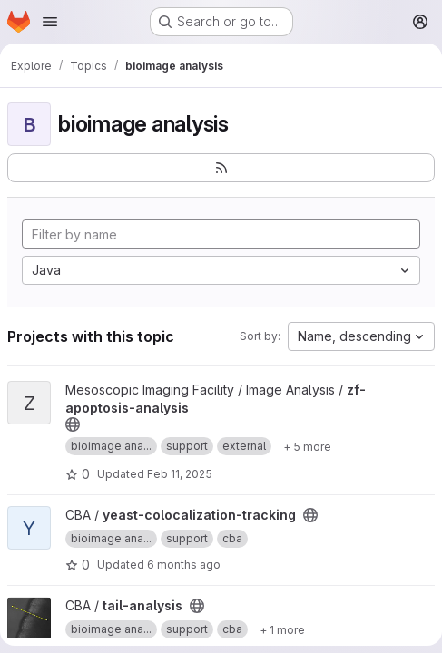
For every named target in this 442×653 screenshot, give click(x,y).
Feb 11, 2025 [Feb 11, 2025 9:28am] (179, 474)
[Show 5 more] (307, 446)
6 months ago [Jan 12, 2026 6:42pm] (184, 564)
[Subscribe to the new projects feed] (221, 167)
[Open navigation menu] (49, 21)
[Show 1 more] (282, 629)
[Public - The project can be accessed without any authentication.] (72, 424)
